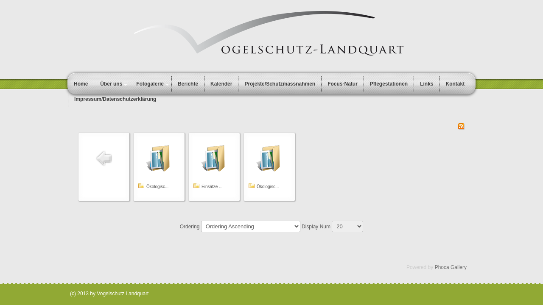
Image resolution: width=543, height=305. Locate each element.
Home (81, 84)
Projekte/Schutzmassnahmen (279, 84)
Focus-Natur (342, 84)
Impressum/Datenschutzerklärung (115, 99)
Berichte (188, 84)
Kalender (221, 84)
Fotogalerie (150, 84)
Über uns (111, 84)
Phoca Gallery (451, 267)
